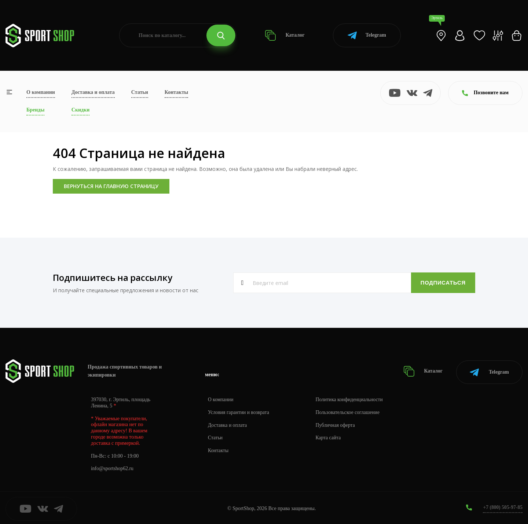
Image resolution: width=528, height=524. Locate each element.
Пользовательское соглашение (351, 410)
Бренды (35, 110)
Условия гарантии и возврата (239, 410)
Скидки (80, 110)
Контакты (176, 92)
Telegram (367, 35)
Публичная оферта (338, 423)
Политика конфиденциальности (352, 397)
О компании (40, 92)
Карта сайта (331, 436)
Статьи (139, 92)
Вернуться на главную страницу (111, 186)
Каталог (285, 35)
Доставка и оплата (93, 92)
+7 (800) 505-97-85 (502, 505)
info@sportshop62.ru (113, 467)
